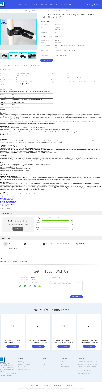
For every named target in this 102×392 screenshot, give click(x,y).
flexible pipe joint (4, 261)
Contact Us (64, 4)
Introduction (45, 369)
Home (20, 4)
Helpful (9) (81, 243)
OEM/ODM (63, 362)
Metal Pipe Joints (22, 362)
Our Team (45, 366)
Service (44, 364)
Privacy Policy (57, 385)
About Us (34, 4)
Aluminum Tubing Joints (24, 364)
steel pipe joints (14, 261)
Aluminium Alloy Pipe (23, 367)
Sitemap (46, 385)
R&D (61, 364)
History (44, 362)
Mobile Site (69, 385)
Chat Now (89, 4)
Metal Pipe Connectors (24, 369)
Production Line (64, 366)
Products (27, 4)
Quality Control (54, 4)
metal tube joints (23, 261)
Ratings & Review (36, 65)
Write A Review (18, 228)
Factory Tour (43, 4)
